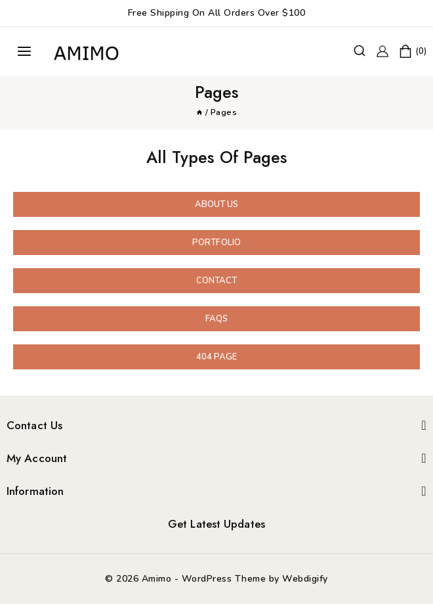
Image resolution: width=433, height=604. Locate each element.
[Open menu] (24, 51)
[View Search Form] (359, 51)
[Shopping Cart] (412, 51)
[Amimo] (88, 51)
